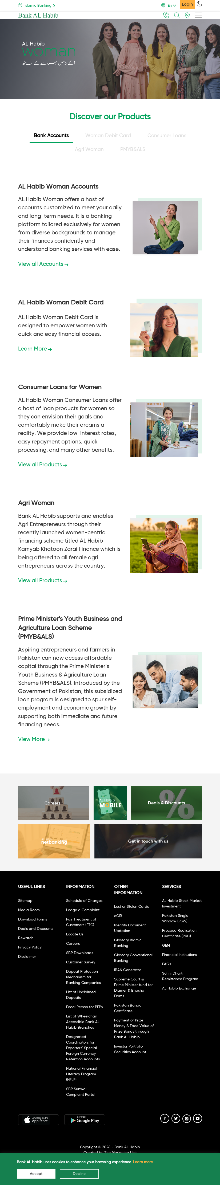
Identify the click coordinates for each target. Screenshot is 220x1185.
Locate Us (74, 934)
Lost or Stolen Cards (131, 907)
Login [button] (187, 4)
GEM (166, 945)
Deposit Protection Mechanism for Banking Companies (83, 977)
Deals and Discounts (35, 929)
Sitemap (25, 901)
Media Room (29, 910)
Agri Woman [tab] (89, 149)
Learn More (35, 349)
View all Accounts (43, 264)
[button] (170, 5)
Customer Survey (80, 962)
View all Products (42, 465)
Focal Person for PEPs (84, 1007)
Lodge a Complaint (82, 910)
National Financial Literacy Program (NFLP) (81, 1074)
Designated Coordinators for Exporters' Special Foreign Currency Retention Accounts (83, 1048)
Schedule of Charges (84, 901)
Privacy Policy (30, 947)
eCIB (118, 916)
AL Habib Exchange (179, 988)
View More (34, 739)
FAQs (166, 964)
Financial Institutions (179, 955)
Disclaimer (27, 957)
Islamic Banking (37, 5)
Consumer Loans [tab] (166, 135)
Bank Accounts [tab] (51, 135)
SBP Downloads (79, 953)
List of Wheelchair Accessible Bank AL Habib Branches (82, 1022)
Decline (79, 1174)
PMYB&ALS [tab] (132, 149)
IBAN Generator (127, 970)
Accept (36, 1174)
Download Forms (32, 919)
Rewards (25, 938)
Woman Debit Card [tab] (108, 135)
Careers (73, 944)
